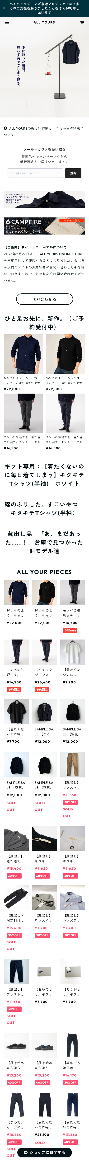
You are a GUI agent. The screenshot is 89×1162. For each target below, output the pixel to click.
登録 (73, 173)
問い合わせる (44, 299)
